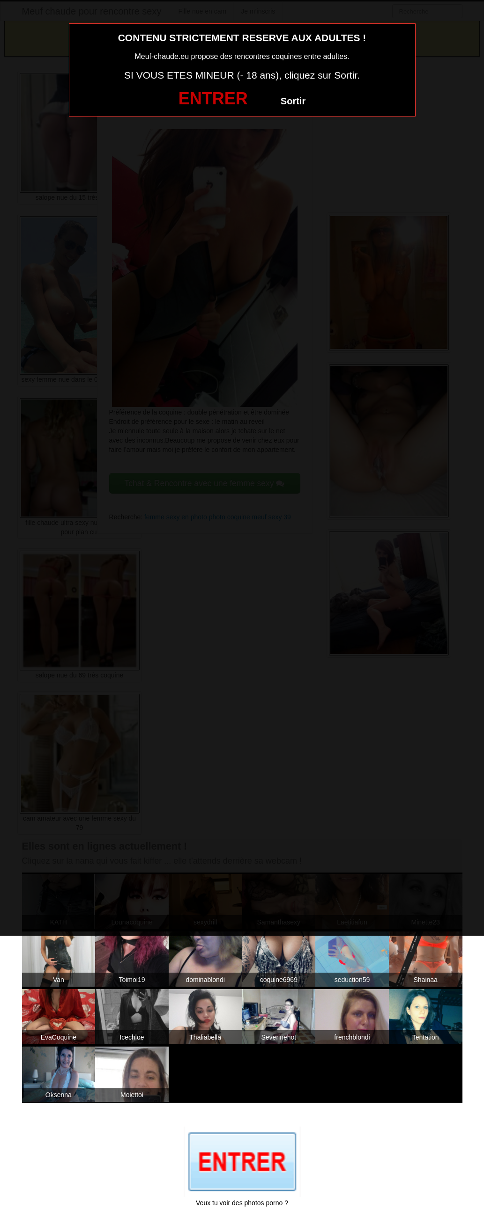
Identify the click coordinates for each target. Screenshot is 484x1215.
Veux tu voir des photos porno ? (242, 1203)
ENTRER (213, 98)
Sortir (293, 101)
